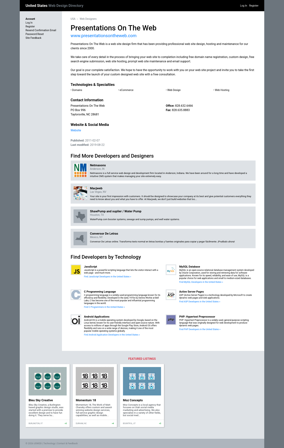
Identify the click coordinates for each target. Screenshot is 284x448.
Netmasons (98, 165)
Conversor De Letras (104, 233)
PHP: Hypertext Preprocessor (197, 316)
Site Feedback (33, 37)
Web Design (174, 90)
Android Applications (97, 316)
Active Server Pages (191, 291)
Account (30, 18)
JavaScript (90, 266)
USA (73, 18)
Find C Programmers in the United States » (104, 307)
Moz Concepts (133, 400)
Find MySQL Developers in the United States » (201, 282)
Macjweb (96, 188)
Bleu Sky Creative (41, 400)
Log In (243, 5)
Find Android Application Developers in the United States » (112, 335)
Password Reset (35, 34)
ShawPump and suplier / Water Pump (115, 211)
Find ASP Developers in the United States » (199, 301)
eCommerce (126, 90)
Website (76, 130)
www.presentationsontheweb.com (104, 35)
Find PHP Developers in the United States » (199, 329)
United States (54, 5)
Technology (49, 443)
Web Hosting (222, 90)
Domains (77, 90)
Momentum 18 (86, 400)
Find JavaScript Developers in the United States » (107, 276)
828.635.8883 (181, 110)
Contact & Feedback (67, 443)
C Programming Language (100, 291)
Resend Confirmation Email (41, 30)
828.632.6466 (184, 105)
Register (253, 5)
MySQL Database (189, 266)
